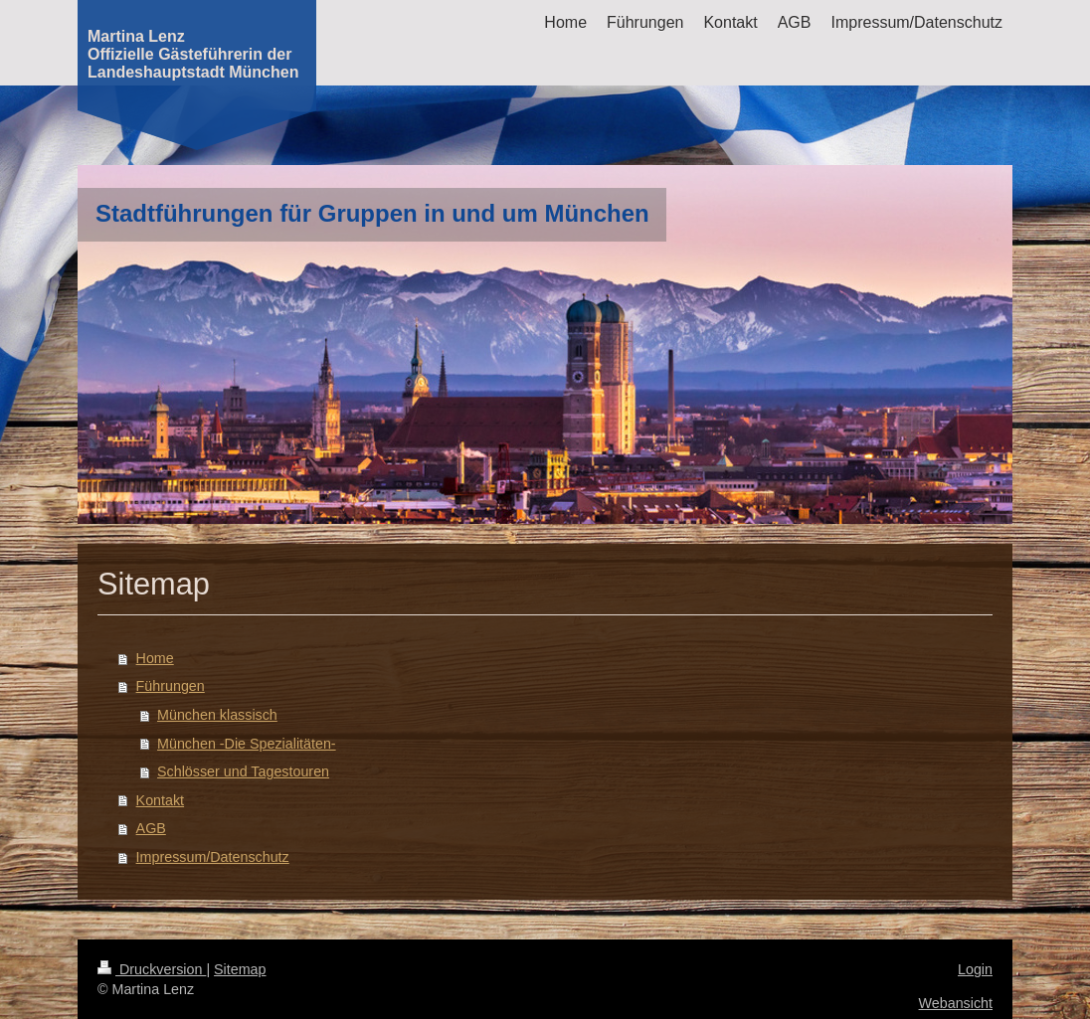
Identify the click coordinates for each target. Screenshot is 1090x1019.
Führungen (170, 686)
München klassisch (217, 715)
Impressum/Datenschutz (212, 857)
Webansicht (956, 1003)
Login (975, 969)
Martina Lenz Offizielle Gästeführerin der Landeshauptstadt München (193, 54)
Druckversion (151, 969)
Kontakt (160, 800)
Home (155, 658)
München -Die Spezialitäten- (246, 744)
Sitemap (240, 969)
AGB (151, 828)
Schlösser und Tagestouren (243, 771)
